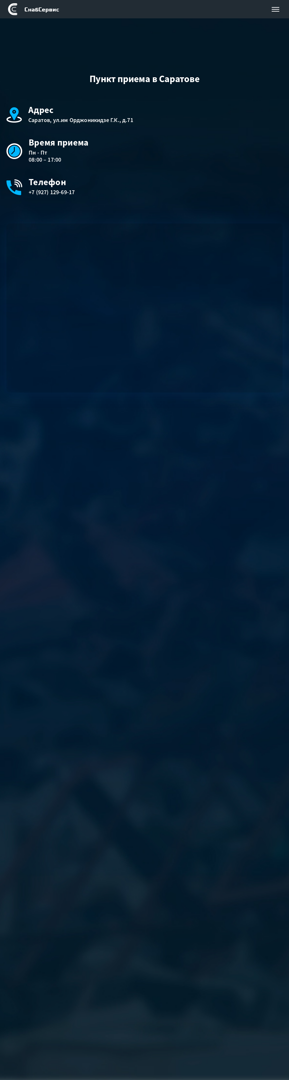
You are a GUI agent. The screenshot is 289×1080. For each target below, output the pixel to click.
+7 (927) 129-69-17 (52, 192)
